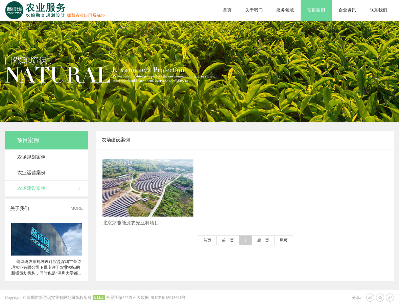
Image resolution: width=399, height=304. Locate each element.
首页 (227, 10)
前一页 (228, 240)
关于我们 (254, 10)
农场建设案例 (31, 188)
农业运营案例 (31, 172)
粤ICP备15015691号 (168, 297)
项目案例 (316, 10)
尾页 (284, 240)
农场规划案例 (31, 157)
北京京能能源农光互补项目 (130, 225)
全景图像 (114, 297)
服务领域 (285, 10)
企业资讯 (347, 10)
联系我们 (378, 10)
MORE (77, 208)
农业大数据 (138, 297)
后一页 (263, 240)
